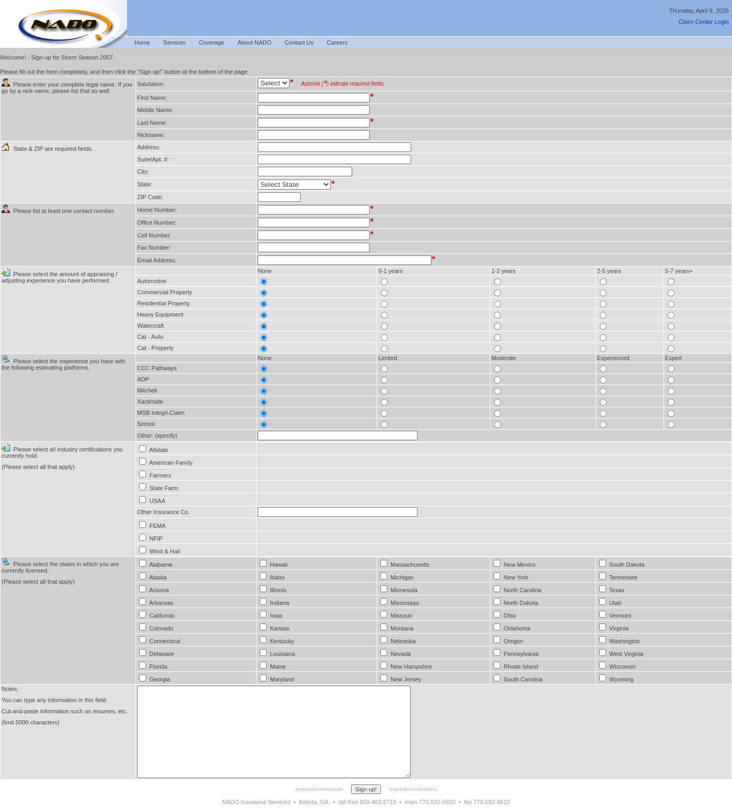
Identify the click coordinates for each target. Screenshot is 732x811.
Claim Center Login (704, 22)
